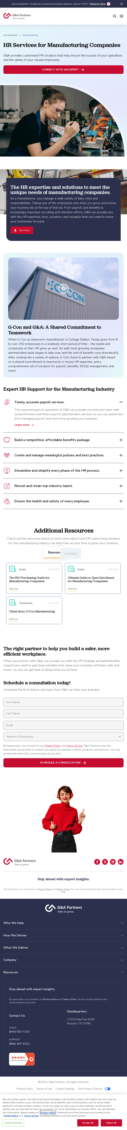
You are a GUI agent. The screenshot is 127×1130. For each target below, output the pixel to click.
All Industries (10, 35)
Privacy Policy (52, 746)
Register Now (98, 3)
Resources (56, 552)
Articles (70, 553)
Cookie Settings (13, 1122)
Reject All (111, 1122)
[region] (63, 1112)
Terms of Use (74, 746)
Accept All (88, 1122)
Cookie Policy (11, 1115)
